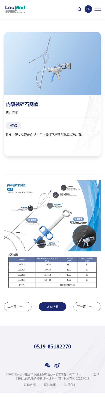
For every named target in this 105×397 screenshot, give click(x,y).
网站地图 (50, 388)
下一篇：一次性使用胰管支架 (89, 310)
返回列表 (52, 310)
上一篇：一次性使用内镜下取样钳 (20, 310)
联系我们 (70, 388)
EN (88, 9)
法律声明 (30, 388)
